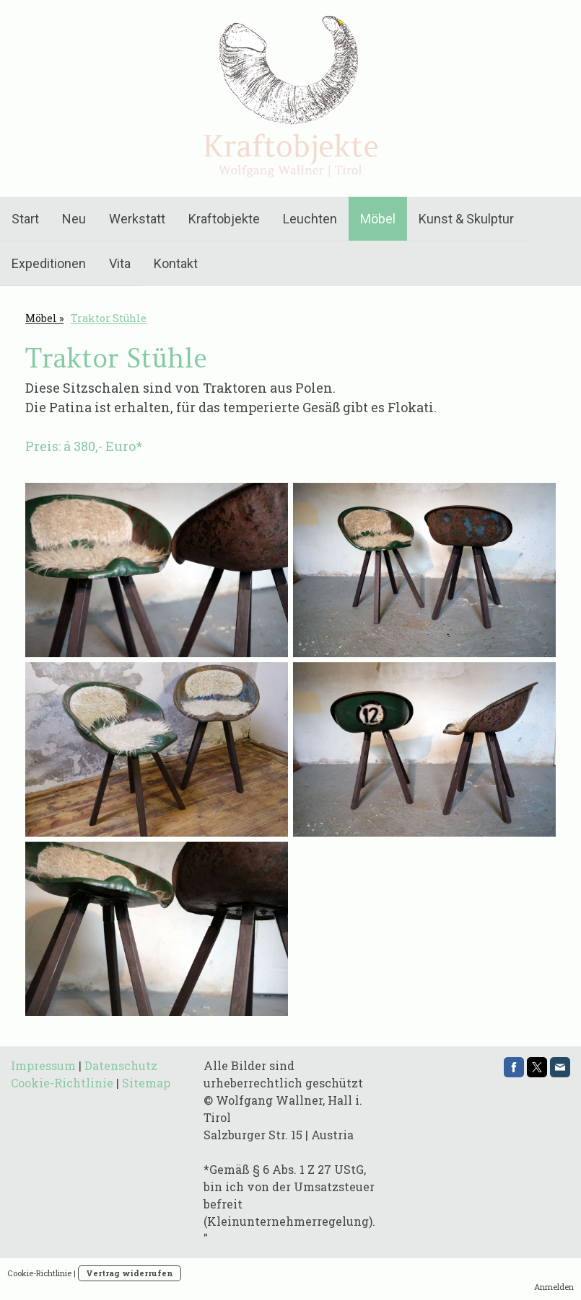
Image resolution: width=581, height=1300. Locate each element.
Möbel (378, 218)
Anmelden (554, 1286)
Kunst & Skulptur (466, 218)
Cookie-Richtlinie (62, 1082)
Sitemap (146, 1082)
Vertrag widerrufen (129, 1273)
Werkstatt (137, 218)
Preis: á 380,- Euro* (85, 446)
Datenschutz (120, 1065)
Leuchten (310, 218)
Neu (74, 218)
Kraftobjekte (224, 218)
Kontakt (176, 263)
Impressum (43, 1065)
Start (25, 218)
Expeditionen (49, 263)
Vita (120, 263)
